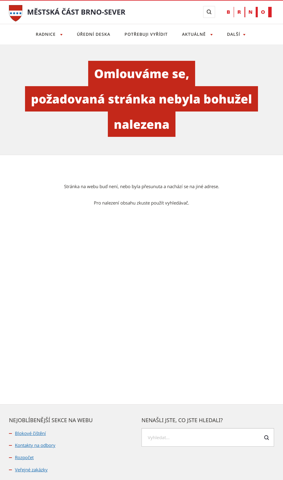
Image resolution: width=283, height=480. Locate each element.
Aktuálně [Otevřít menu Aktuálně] (194, 34)
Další (233, 34)
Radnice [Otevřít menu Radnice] (46, 34)
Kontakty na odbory (35, 445)
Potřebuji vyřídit (146, 34)
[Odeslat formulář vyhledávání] (267, 438)
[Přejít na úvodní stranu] (15, 13)
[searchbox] (208, 437)
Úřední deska (93, 34)
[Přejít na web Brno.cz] (249, 12)
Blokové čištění (30, 433)
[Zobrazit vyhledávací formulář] (209, 12)
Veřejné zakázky (31, 470)
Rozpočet (24, 457)
